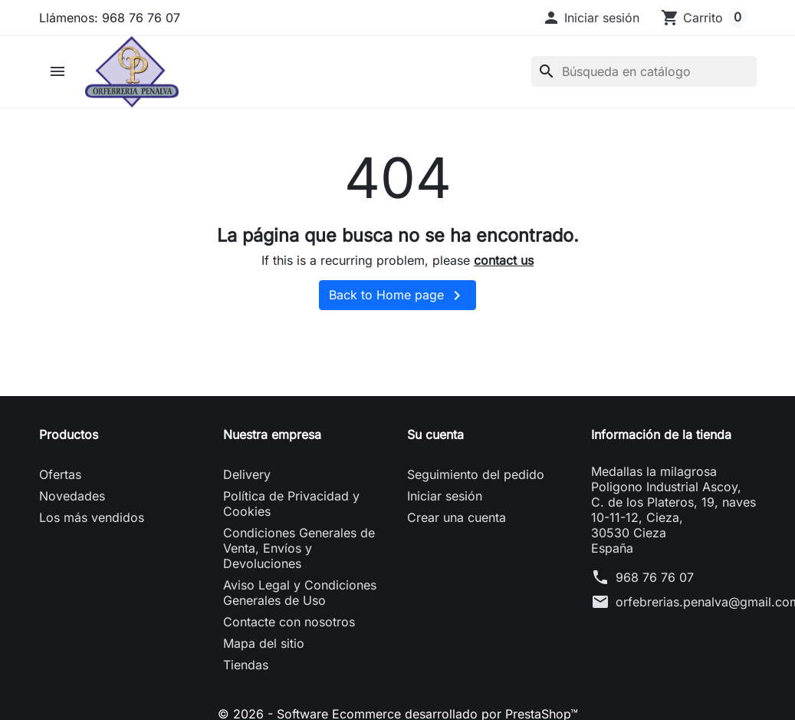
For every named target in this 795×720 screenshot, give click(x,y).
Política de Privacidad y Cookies (291, 503)
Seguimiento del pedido (475, 474)
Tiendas (245, 664)
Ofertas (60, 474)
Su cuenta (435, 434)
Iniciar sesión (444, 496)
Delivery (247, 474)
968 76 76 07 (655, 577)
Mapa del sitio (263, 643)
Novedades (72, 496)
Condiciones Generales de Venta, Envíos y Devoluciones (299, 548)
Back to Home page (397, 295)
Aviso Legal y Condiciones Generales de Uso (299, 592)
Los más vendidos (91, 517)
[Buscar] (644, 71)
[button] (591, 17)
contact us (504, 260)
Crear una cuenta (456, 517)
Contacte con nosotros (289, 621)
